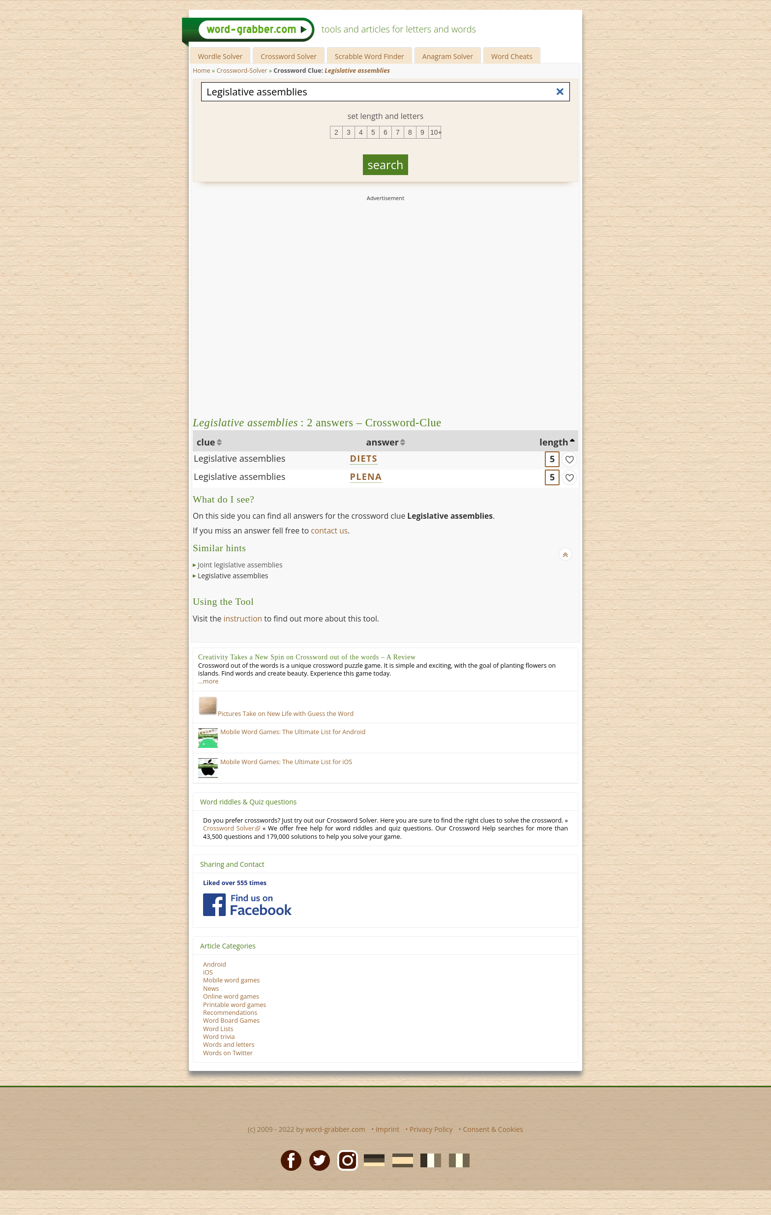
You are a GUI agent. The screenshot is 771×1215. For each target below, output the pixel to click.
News (211, 988)
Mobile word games (231, 980)
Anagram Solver (447, 56)
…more (208, 681)
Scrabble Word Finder (369, 56)
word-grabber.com (335, 1129)
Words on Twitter (228, 1053)
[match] (569, 459)
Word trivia (219, 1037)
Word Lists (218, 1029)
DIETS (364, 458)
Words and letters (228, 1044)
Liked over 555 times (235, 883)
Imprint (387, 1129)
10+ (435, 132)
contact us (329, 530)
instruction (242, 618)
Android (214, 964)
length (553, 442)
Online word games (231, 996)
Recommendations (230, 1012)
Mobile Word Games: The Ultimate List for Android (292, 732)
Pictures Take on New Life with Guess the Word (276, 714)
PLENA (366, 476)
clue (206, 442)
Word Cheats (512, 56)
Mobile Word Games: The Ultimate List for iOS (286, 762)
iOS (208, 972)
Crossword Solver (289, 56)
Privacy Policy (431, 1129)
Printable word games (234, 1005)
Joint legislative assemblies (240, 564)
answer (382, 442)
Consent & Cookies (493, 1129)
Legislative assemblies (239, 458)
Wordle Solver (220, 56)
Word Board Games (231, 1020)
